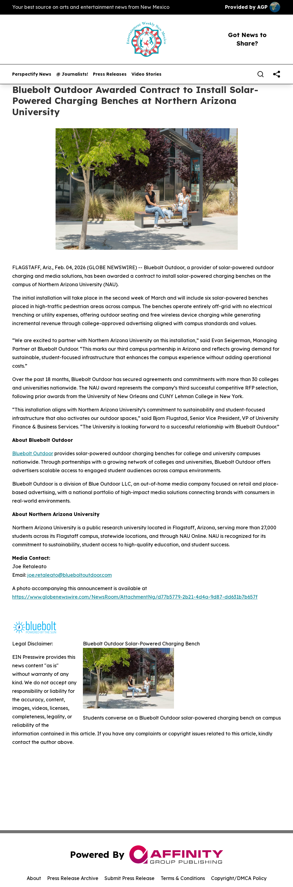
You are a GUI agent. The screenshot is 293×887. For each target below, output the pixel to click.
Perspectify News (31, 74)
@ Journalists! (72, 74)
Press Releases (110, 74)
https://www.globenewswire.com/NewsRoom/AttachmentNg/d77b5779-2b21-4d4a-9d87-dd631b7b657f (134, 597)
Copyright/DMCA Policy (239, 878)
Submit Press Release (129, 878)
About (34, 878)
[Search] (260, 74)
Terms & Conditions (183, 878)
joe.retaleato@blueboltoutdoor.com (69, 575)
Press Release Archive (72, 878)
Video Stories (146, 74)
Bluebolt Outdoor (32, 453)
